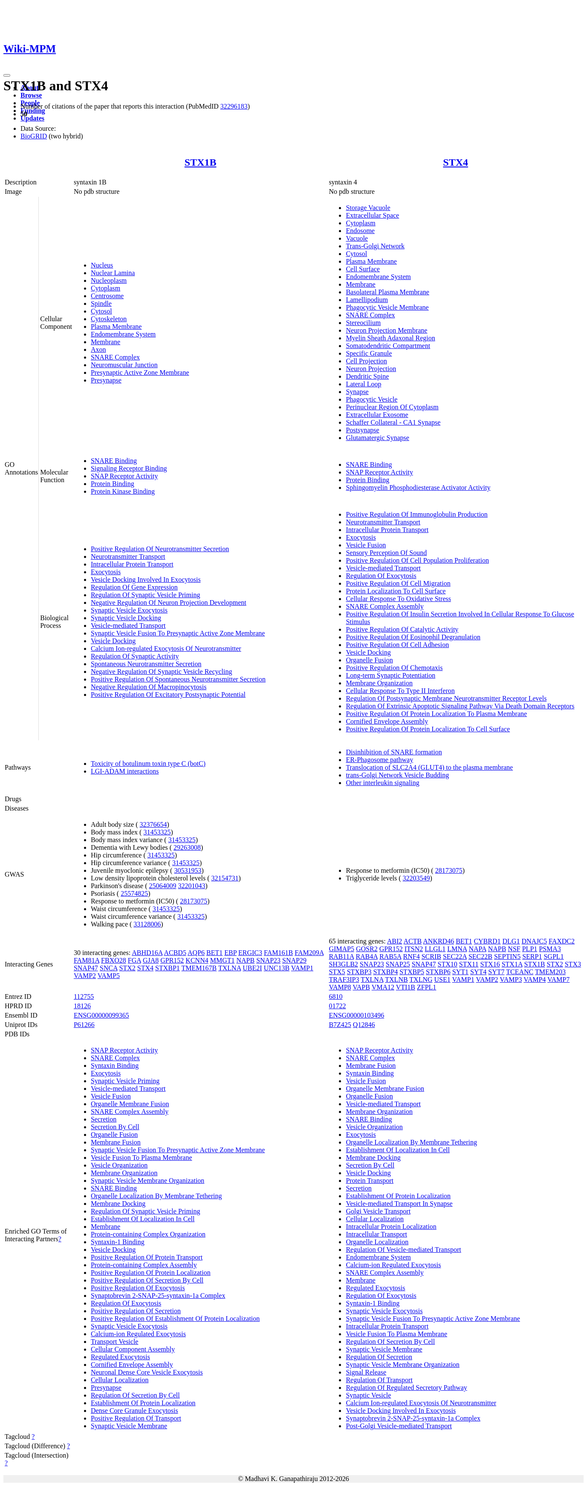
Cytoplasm (105, 288)
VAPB (361, 987)
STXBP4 (385, 971)
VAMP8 (340, 987)
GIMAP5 (341, 948)
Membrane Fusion (116, 1142)
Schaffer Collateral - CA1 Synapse (393, 422)
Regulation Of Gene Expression (134, 587)
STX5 (337, 971)
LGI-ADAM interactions (125, 771)
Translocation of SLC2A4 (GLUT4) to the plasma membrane (429, 767)
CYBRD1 (487, 941)
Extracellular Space (372, 215)
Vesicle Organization (119, 1165)
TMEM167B (199, 968)
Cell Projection (366, 361)
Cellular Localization (120, 1379)
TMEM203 (550, 971)
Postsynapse (362, 430)
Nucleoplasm (109, 280)
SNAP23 (268, 960)
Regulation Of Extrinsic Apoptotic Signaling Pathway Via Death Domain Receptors (460, 706)
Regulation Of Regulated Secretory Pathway (406, 1387)
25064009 (162, 885)
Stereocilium (363, 322)
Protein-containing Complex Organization (148, 1234)
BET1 (214, 952)
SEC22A (455, 956)
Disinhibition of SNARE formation (394, 752)
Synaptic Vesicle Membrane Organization (147, 1180)
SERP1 (532, 956)
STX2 (127, 968)
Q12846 (364, 1024)
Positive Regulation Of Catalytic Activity (402, 629)
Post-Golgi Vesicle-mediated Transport (399, 1425)
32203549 (416, 878)
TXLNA (229, 968)
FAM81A (86, 960)
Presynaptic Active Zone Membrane (140, 372)
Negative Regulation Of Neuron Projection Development (168, 602)
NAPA (477, 948)
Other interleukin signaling (382, 782)
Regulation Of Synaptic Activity (135, 656)
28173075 (193, 901)
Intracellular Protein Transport (132, 564)
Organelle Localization (377, 1241)
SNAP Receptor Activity (124, 476)
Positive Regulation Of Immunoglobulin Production (416, 514)
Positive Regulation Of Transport (136, 1418)
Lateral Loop (363, 384)
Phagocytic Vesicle (371, 399)
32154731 (225, 878)
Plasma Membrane (116, 326)
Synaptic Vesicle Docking (126, 617)
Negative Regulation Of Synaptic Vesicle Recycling (161, 671)
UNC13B (276, 968)
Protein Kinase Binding (123, 491)
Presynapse (106, 380)
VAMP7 (558, 979)
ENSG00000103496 (356, 1015)
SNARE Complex (115, 357)
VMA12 (383, 987)
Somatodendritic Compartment (388, 345)
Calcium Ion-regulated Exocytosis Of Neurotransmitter (166, 648)
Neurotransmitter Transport (128, 556)
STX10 (447, 964)
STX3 (573, 964)
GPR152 (172, 960)
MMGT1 (222, 960)
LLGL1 (435, 948)
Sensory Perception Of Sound (386, 552)
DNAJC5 (534, 941)
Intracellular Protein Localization (391, 1226)
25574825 (134, 893)
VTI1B (405, 987)
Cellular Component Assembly (133, 1349)
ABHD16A (147, 952)
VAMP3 (511, 979)
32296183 (234, 106)
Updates (32, 118)
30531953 (187, 870)
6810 (335, 996)
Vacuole (357, 238)
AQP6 (196, 952)
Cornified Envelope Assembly (387, 721)
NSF (514, 948)
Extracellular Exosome (377, 414)
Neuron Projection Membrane (386, 330)
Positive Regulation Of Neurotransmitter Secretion (160, 548)
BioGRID (33, 136)
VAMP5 (109, 975)
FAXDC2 (562, 941)
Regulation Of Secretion (379, 1356)
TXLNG (420, 979)
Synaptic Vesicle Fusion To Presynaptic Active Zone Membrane (178, 633)
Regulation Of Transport (379, 1379)
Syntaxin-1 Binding (118, 1241)
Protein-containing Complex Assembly (144, 1264)
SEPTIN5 (507, 956)
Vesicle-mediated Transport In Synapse (399, 1203)
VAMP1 (302, 968)
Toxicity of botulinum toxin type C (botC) (148, 763)
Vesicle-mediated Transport (128, 625)
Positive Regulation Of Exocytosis (138, 1287)
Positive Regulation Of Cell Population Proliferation (417, 560)
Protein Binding (112, 483)
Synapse (357, 391)
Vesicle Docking (113, 640)
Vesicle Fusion (366, 545)
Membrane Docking (118, 1203)
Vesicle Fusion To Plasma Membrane (141, 1157)
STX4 (455, 162)
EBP (230, 952)
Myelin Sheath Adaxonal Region (390, 338)
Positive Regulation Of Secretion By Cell (147, 1280)
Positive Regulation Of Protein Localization (151, 1272)
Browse (31, 95)
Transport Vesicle (115, 1341)
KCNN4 (196, 960)
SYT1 (460, 971)
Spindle (101, 303)
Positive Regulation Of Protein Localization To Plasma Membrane (436, 713)
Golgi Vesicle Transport (378, 1211)
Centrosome (107, 295)
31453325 (157, 832)
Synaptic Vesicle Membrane (129, 1425)
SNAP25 (398, 964)
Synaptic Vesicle (368, 1395)
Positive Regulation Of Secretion (136, 1310)
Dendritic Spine (367, 376)
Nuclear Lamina (113, 272)
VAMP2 (85, 975)
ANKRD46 (438, 941)
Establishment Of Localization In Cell (143, 1218)
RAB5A (390, 956)
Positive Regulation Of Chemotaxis (394, 667)
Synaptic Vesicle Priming (125, 1080)
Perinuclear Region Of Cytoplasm (392, 407)
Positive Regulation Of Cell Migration (398, 583)
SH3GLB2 (343, 964)
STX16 (490, 964)
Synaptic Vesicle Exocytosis (129, 610)
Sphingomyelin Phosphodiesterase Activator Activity (418, 487)
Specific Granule (369, 353)
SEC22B (480, 956)
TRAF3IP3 (344, 979)
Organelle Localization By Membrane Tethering (156, 1195)
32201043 (191, 885)
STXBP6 (438, 971)
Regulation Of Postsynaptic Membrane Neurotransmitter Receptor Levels (446, 698)
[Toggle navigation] (6, 75)
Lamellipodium (367, 299)
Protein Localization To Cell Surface (395, 591)
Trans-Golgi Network (375, 246)
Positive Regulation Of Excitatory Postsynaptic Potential (168, 694)
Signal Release (366, 1372)
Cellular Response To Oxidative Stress (398, 598)
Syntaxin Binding (115, 1065)
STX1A (512, 964)
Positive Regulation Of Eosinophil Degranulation (413, 637)
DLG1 (511, 941)
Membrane (105, 341)
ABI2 (394, 941)
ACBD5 (175, 952)
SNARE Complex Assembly (384, 606)
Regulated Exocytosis (120, 1356)
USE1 (442, 979)
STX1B (201, 162)
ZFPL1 (426, 987)
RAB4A (367, 956)
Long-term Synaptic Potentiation (390, 675)
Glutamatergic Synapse (377, 437)
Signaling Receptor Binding (129, 468)
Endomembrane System (123, 334)
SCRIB (431, 956)
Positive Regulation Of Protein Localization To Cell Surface (428, 729)
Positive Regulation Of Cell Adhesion (397, 644)
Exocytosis (106, 571)
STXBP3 (359, 971)
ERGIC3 (250, 952)
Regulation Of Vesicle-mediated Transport (403, 1249)
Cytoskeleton (109, 318)
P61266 (84, 1024)
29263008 (187, 847)
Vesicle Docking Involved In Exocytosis (146, 579)
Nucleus (102, 265)
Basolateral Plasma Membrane (387, 292)
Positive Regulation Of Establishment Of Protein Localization (175, 1318)
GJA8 (151, 960)
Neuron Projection (371, 368)
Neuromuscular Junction (124, 364)
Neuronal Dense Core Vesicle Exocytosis (147, 1372)
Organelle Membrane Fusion (130, 1103)
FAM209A (309, 952)
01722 (337, 1006)
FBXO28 (113, 960)
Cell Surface (363, 269)
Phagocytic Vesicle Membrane (387, 307)
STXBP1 (167, 968)
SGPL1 (554, 956)
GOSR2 (367, 948)
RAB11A (341, 956)
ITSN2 (414, 948)
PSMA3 (550, 948)
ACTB (412, 941)
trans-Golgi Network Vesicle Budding (397, 775)
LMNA (457, 948)
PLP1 (530, 948)
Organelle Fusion (369, 660)
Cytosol (101, 311)
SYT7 (496, 971)
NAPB (245, 960)
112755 (84, 996)
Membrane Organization (379, 683)
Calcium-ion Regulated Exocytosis (138, 1333)
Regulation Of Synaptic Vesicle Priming (145, 594)
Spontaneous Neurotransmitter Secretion (146, 663)
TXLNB (396, 979)
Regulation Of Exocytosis (381, 575)
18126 (82, 1006)
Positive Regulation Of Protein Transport (146, 1257)
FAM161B (278, 952)
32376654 (153, 824)
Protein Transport (369, 1180)
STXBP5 (411, 971)
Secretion (103, 1119)
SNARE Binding (114, 460)
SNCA (109, 968)
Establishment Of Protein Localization (143, 1402)
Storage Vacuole (368, 207)
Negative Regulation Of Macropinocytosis (149, 686)
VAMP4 (534, 979)
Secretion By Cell (115, 1126)
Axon (98, 349)
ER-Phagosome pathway (379, 759)
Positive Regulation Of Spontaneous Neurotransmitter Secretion (178, 679)
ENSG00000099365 (101, 1015)
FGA (134, 960)
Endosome (360, 230)
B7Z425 (340, 1024)
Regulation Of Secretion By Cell (135, 1395)
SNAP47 (86, 968)
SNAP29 (294, 960)
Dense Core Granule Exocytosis (134, 1410)
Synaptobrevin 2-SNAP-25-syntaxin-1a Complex (158, 1295)
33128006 (147, 924)
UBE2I (252, 968)
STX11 (469, 964)
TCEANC (519, 971)
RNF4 (411, 956)
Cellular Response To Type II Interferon (400, 690)
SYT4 (478, 971)
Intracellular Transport (376, 1234)
